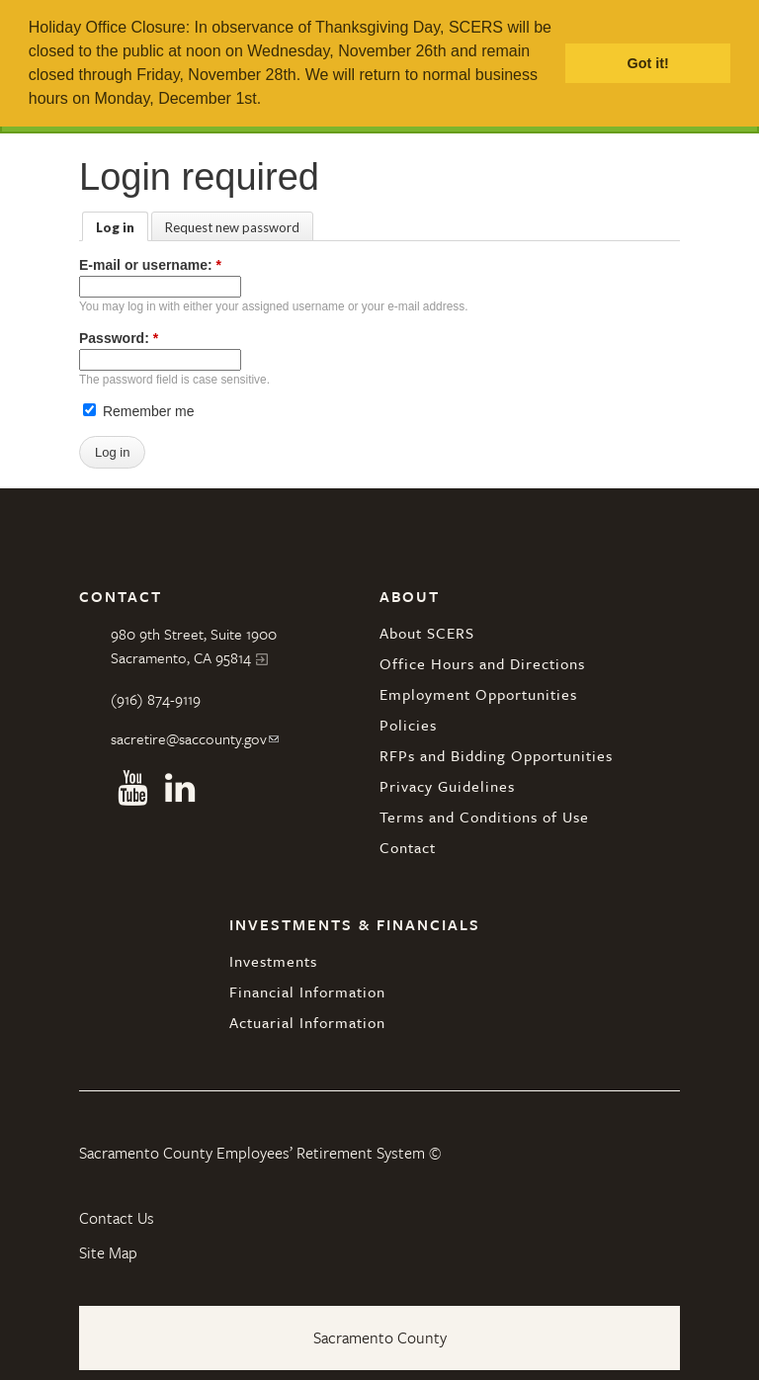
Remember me (138, 411)
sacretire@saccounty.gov (189, 738)
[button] (269, 101)
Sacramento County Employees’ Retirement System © (260, 1152)
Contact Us (116, 1218)
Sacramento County (380, 1337)
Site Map (108, 1252)
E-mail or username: (150, 265)
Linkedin (180, 788)
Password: (118, 338)
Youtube (132, 788)
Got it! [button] (648, 63)
